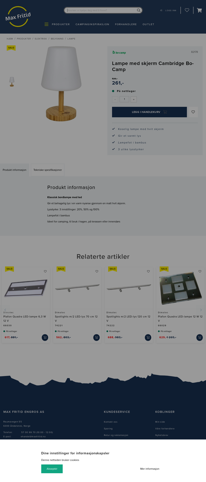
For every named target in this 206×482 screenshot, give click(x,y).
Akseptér (52, 469)
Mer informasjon (149, 469)
